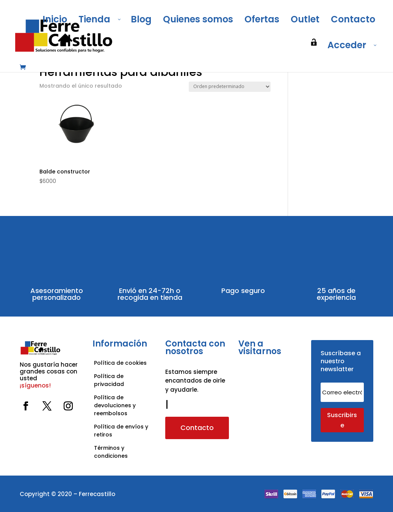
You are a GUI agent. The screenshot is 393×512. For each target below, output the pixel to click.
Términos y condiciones (111, 452)
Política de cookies (120, 363)
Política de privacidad (109, 380)
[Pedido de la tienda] (230, 87)
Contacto (197, 427)
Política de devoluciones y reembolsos (115, 405)
